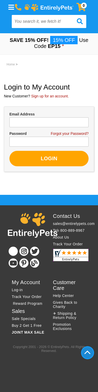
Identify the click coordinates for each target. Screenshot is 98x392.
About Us (61, 237)
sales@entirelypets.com (74, 224)
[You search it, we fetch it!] (43, 21)
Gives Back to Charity (65, 304)
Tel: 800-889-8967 (69, 230)
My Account (26, 282)
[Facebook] (13, 251)
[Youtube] (13, 263)
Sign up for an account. (50, 96)
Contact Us (66, 216)
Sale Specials (24, 319)
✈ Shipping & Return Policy (65, 315)
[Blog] (34, 263)
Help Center (63, 296)
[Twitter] (34, 251)
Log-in (17, 290)
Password (18, 133)
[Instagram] (23, 251)
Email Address (22, 114)
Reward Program (28, 303)
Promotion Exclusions (62, 326)
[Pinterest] (23, 263)
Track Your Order (68, 244)
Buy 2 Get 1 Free (27, 325)
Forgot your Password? (70, 133)
